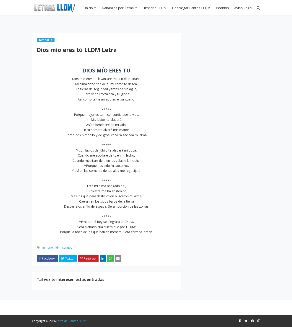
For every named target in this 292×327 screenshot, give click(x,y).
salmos (67, 247)
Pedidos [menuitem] (222, 7)
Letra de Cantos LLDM (71, 321)
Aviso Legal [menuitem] (243, 7)
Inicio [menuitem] (89, 7)
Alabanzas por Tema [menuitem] (118, 7)
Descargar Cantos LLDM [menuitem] (191, 7)
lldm (57, 247)
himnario (47, 247)
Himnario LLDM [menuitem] (154, 7)
